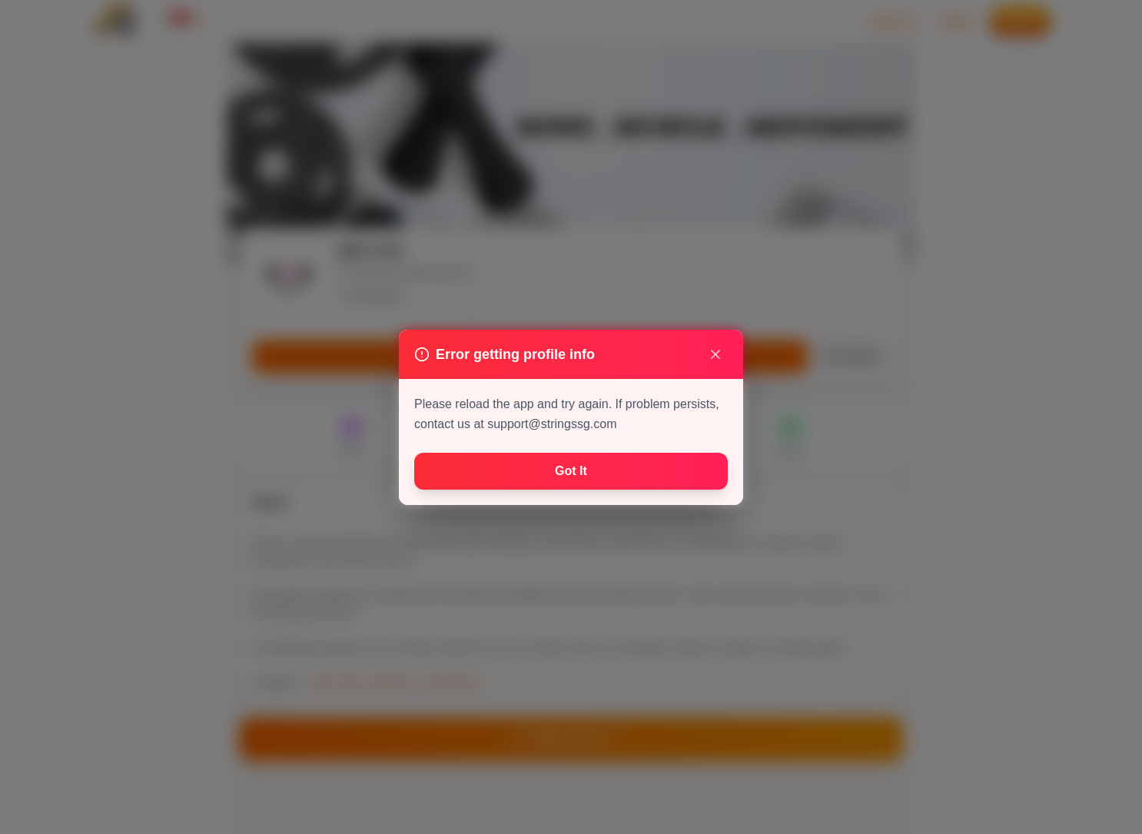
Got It (571, 470)
